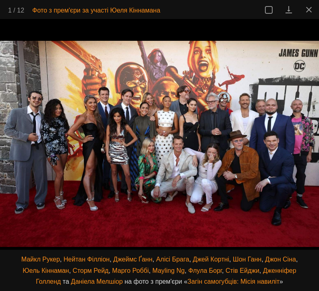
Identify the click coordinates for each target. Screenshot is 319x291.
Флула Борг (205, 270)
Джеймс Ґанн (132, 259)
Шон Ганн (247, 259)
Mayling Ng (168, 270)
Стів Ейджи (242, 270)
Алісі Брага (172, 259)
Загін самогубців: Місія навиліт (233, 281)
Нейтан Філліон (87, 259)
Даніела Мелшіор (97, 281)
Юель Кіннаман (46, 270)
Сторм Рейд (90, 270)
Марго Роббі (130, 270)
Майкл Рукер (40, 259)
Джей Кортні (211, 259)
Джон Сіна (280, 259)
